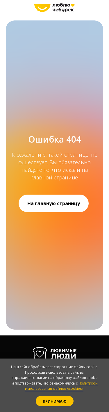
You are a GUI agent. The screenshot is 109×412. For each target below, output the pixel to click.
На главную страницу (53, 203)
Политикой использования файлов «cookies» (61, 386)
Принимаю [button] (55, 401)
